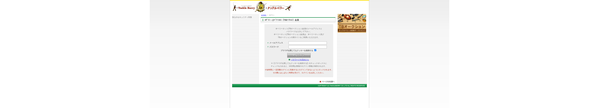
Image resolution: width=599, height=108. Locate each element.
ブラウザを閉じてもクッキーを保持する (297, 51)
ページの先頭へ (327, 81)
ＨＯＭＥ (263, 15)
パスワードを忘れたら (300, 60)
